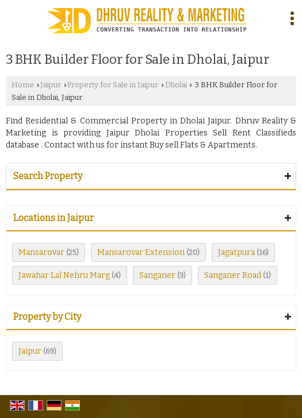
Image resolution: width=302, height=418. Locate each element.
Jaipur (50, 84)
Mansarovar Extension (141, 252)
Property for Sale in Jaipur (112, 84)
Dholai (176, 84)
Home (23, 84)
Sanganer (157, 275)
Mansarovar (41, 252)
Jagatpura (236, 252)
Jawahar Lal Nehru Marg (64, 275)
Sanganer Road (232, 275)
